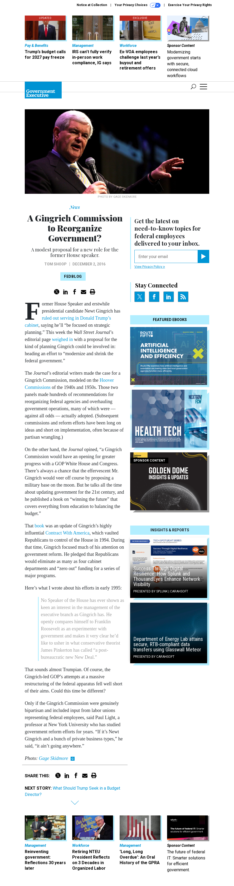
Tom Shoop (55, 264)
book (39, 525)
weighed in (62, 339)
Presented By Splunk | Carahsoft (160, 591)
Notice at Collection (92, 5)
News (75, 207)
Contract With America (67, 533)
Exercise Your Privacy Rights (190, 5)
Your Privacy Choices (137, 5)
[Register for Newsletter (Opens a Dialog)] (203, 256)
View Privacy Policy (149, 267)
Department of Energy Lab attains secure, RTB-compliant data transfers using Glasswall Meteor (168, 644)
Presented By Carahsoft (153, 657)
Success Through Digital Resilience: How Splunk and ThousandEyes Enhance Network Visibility (166, 576)
